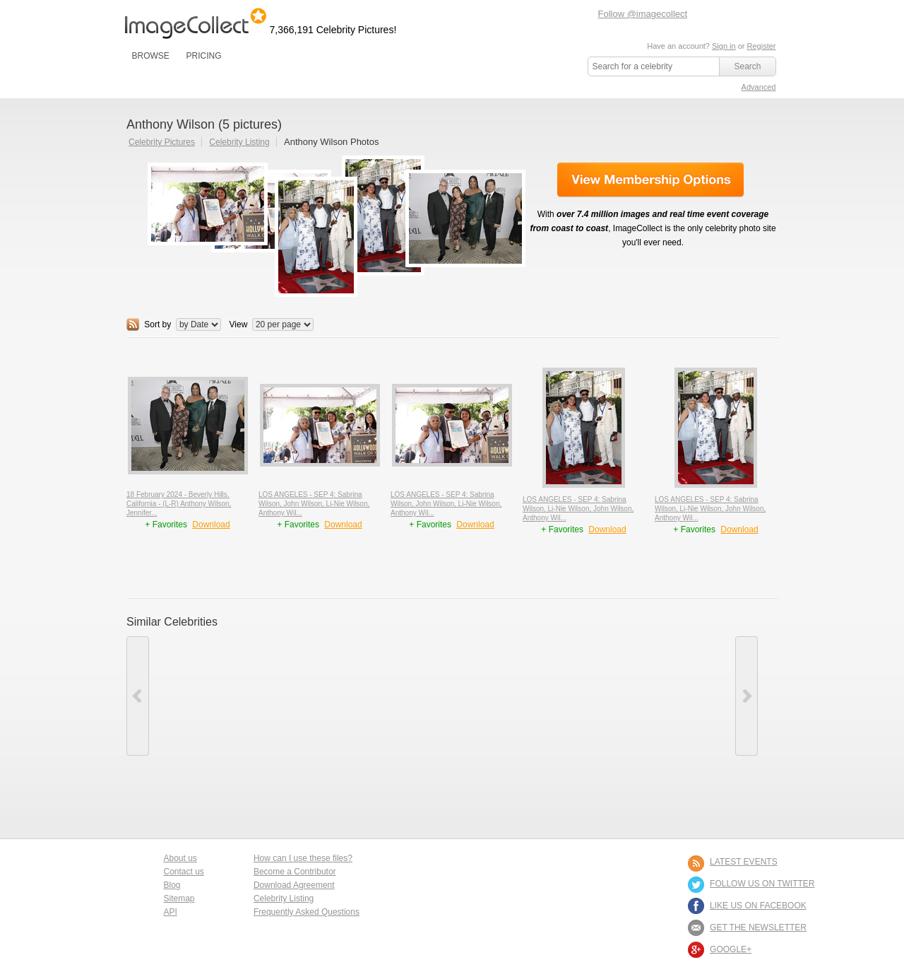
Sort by (157, 324)
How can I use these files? (303, 858)
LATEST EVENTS (744, 862)
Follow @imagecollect (643, 13)
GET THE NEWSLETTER (758, 927)
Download (211, 524)
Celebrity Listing (239, 142)
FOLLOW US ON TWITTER (762, 884)
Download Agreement (294, 885)
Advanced (759, 87)
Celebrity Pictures (162, 142)
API (170, 912)
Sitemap (179, 898)
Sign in (724, 46)
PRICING (203, 56)
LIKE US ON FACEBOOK (758, 906)
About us (180, 858)
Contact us (184, 872)
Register (761, 46)
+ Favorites (167, 524)
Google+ (730, 949)
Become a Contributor (295, 872)
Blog (172, 885)
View (239, 324)
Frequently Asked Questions (306, 912)
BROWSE (151, 56)
